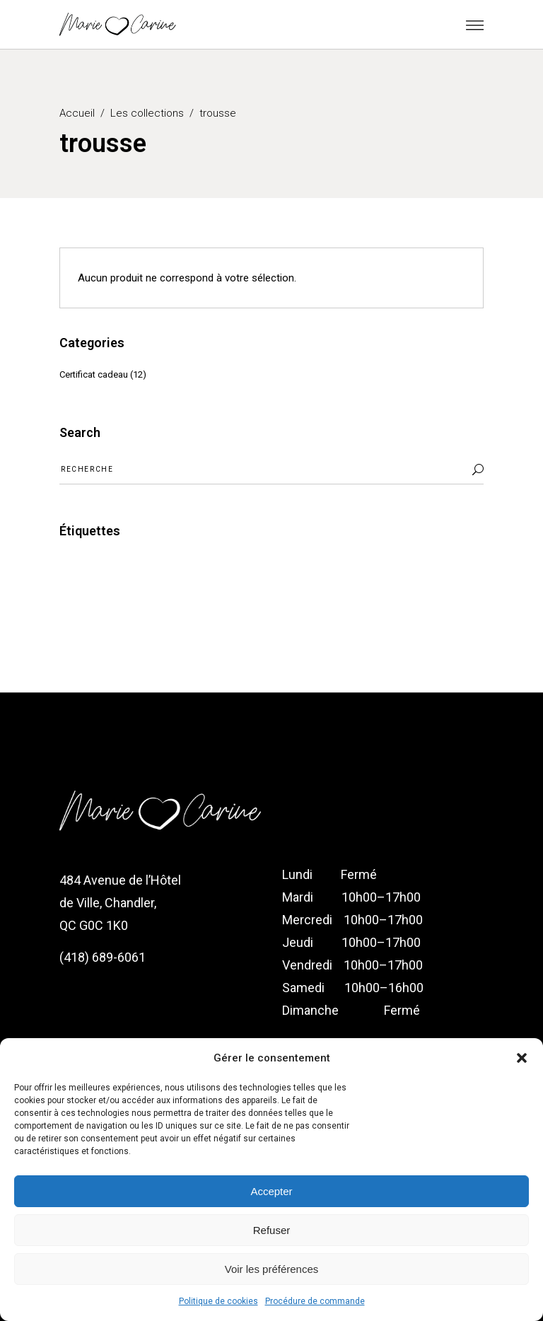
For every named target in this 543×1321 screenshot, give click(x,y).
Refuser (272, 1230)
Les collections (147, 113)
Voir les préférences (272, 1269)
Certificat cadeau (93, 374)
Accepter (271, 1191)
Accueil (77, 113)
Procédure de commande (315, 1301)
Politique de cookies (218, 1301)
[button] (522, 1058)
